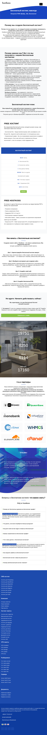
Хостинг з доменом (6, 624)
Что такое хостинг (5, 661)
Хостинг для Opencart (6, 586)
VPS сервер (4, 651)
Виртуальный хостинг (6, 616)
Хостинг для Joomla (6, 590)
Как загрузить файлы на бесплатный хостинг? (15, 552)
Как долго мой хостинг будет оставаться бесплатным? (18, 528)
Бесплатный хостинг (6, 618)
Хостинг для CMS (5, 594)
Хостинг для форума (6, 622)
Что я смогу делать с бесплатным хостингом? (15, 539)
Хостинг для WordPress (7, 582)
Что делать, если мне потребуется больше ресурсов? (17, 523)
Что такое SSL (5, 671)
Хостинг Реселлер (5, 631)
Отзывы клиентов (5, 601)
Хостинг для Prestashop (7, 579)
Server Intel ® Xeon (6, 682)
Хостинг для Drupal (6, 592)
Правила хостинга (5, 696)
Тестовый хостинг (5, 633)
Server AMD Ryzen (6, 678)
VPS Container (4, 645)
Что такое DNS (5, 667)
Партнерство (4, 608)
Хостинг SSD (4, 639)
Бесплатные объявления (9, 720)
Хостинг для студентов (7, 614)
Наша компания (5, 604)
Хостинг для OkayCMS (7, 584)
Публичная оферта (6, 692)
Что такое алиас (5, 665)
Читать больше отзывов (38, 469)
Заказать (23, 191)
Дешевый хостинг (5, 635)
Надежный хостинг (6, 626)
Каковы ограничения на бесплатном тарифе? (15, 533)
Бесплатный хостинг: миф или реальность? (15, 557)
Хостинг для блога (6, 628)
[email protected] (6, 717)
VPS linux (3, 653)
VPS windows (4, 647)
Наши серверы (5, 606)
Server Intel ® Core (6, 680)
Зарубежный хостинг (6, 620)
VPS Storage (4, 649)
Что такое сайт (5, 669)
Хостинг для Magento (6, 588)
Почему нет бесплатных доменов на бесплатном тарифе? (18, 509)
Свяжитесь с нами (6, 694)
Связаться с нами (23, 315)
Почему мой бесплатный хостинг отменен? (14, 562)
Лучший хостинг (5, 637)
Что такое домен (5, 663)
